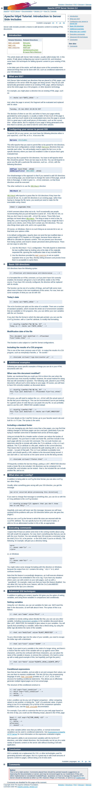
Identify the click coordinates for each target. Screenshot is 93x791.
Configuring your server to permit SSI (28, 129)
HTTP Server (15, 11)
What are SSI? (75, 19)
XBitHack (27, 45)
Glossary (81, 4)
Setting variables (15, 602)
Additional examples (77, 29)
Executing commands (77, 34)
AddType (26, 48)
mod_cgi (12, 45)
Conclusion (74, 40)
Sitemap (88, 4)
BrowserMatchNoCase (32, 52)
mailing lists (80, 778)
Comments (73, 46)
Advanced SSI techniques (79, 37)
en (53, 23)
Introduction (74, 16)
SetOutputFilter (30, 50)
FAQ (75, 4)
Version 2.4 (38, 11)
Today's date (13, 297)
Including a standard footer (19, 425)
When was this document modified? (23, 373)
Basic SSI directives (77, 26)
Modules (61, 4)
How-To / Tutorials (50, 11)
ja (60, 23)
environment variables (29, 621)
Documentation (27, 11)
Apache (6, 11)
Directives (68, 4)
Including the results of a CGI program (25, 347)
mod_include (13, 43)
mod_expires (13, 48)
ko (64, 23)
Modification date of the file (19, 331)
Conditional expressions (18, 669)
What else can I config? (78, 31)
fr (57, 23)
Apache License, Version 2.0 (27, 787)
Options (26, 43)
